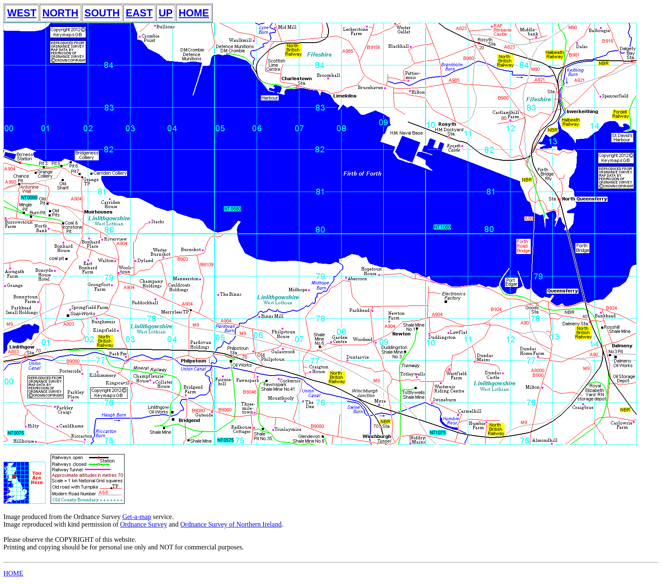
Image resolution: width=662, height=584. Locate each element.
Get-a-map (136, 516)
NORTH (60, 13)
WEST (21, 13)
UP (166, 13)
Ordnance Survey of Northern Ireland (231, 524)
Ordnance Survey (143, 524)
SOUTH (102, 13)
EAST (139, 13)
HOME (194, 13)
